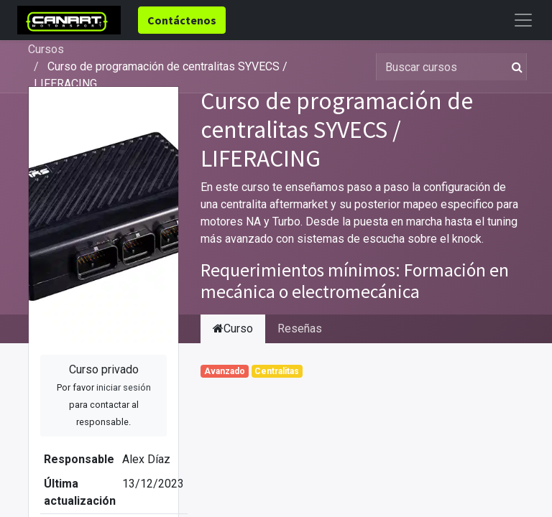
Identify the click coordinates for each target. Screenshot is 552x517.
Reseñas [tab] (299, 328)
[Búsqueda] (514, 66)
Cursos (46, 49)
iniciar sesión (123, 387)
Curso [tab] (233, 328)
